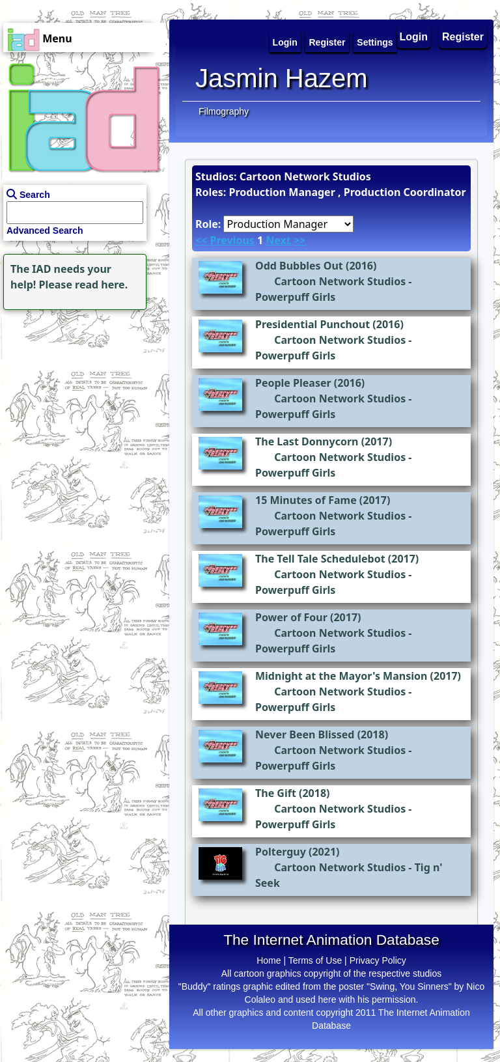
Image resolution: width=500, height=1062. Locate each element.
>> (299, 240)
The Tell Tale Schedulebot (320, 559)
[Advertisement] (81, 394)
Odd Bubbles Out (299, 266)
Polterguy (280, 852)
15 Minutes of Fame (306, 500)
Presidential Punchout (312, 324)
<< (201, 240)
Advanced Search (45, 230)
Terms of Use (315, 960)
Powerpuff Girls (295, 297)
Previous (232, 240)
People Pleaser (293, 383)
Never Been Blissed (304, 734)
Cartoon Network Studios (340, 281)
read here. (101, 284)
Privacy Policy (378, 960)
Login (414, 36)
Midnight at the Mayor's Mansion (341, 676)
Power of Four (291, 617)
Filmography (224, 111)
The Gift (275, 793)
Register (463, 36)
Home (269, 960)
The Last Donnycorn (306, 441)
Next (278, 240)
